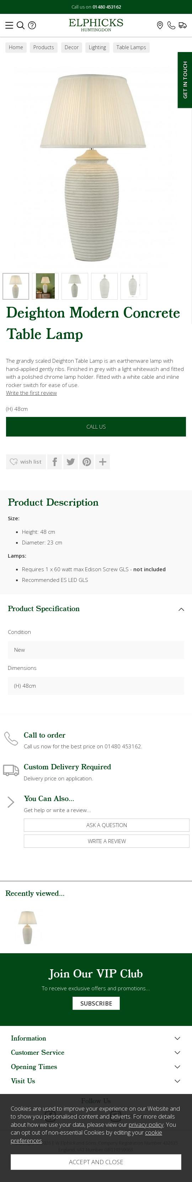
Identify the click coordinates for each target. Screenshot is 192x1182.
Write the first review (31, 392)
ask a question (106, 825)
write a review (107, 841)
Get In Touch (184, 80)
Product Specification (44, 609)
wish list (31, 461)
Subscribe (96, 1003)
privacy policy (146, 1124)
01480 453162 (106, 7)
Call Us (96, 426)
